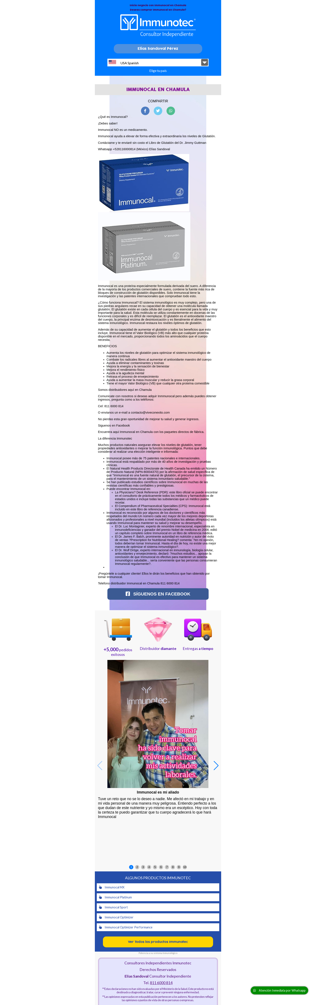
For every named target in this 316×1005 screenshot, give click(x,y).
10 (184, 867)
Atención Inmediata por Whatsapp (279, 990)
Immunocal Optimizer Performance (125, 927)
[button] (216, 765)
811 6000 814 (161, 983)
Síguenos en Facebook (158, 593)
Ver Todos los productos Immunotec (158, 942)
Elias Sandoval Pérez (158, 48)
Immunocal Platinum (115, 897)
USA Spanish (124, 62)
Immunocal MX (111, 887)
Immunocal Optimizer (116, 917)
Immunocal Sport (113, 907)
